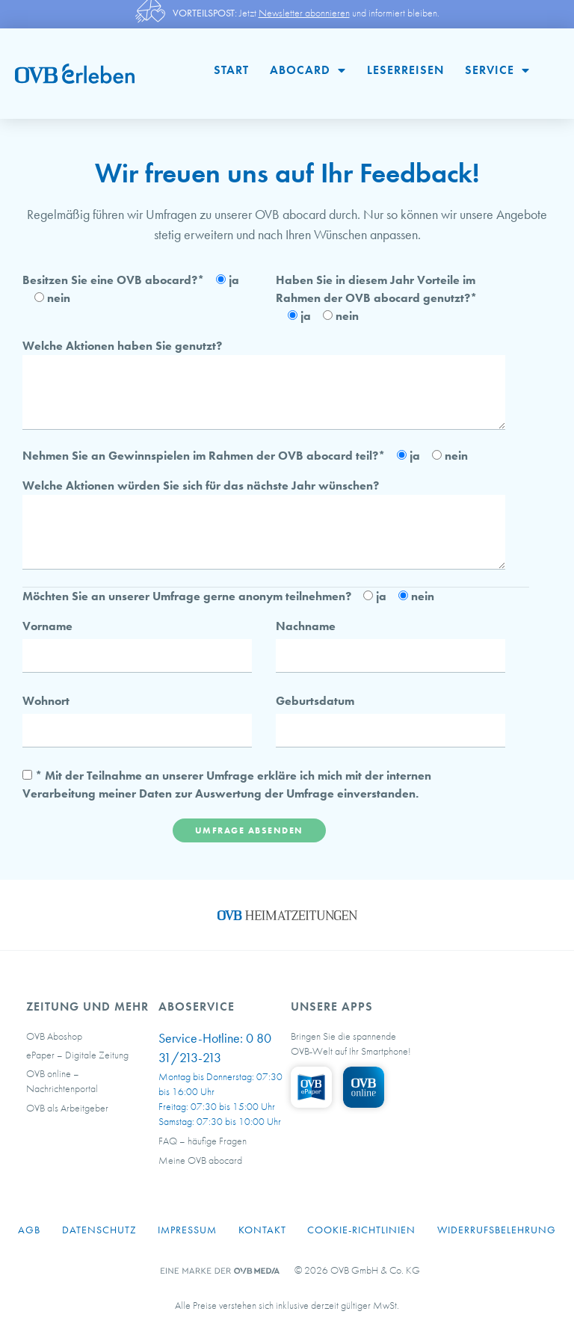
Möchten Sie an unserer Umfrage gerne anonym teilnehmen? (186, 596)
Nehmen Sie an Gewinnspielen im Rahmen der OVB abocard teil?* (203, 455)
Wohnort (46, 701)
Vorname (47, 626)
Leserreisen (405, 70)
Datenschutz (99, 1229)
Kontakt (262, 1229)
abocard (308, 70)
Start (231, 70)
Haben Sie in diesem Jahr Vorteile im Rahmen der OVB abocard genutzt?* (376, 289)
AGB (29, 1229)
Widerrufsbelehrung (496, 1229)
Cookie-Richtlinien (361, 1229)
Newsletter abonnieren (304, 12)
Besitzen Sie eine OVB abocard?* (113, 280)
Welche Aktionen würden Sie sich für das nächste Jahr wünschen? (200, 485)
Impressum (187, 1229)
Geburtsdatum (315, 701)
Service (497, 70)
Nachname (306, 626)
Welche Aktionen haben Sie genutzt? (122, 346)
